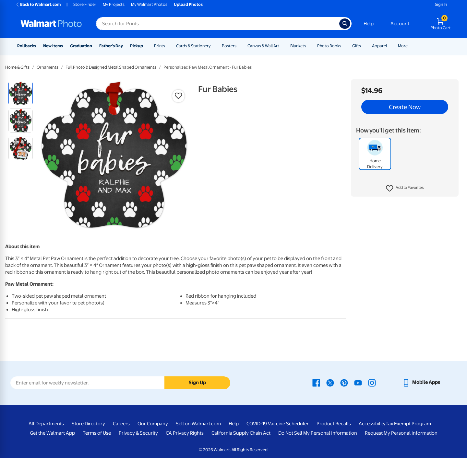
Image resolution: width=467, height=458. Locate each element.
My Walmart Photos (149, 4)
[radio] (20, 93)
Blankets (298, 45)
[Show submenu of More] (411, 45)
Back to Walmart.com (38, 4)
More (403, 45)
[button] (405, 188)
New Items (53, 45)
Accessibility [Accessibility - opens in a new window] (372, 424)
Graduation (81, 45)
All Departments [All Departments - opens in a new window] (46, 424)
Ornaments (47, 67)
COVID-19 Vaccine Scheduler (277, 424)
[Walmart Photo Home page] (51, 23)
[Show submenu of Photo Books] (344, 45)
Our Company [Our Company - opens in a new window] (153, 424)
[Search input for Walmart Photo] (217, 23)
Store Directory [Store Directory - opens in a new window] (88, 424)
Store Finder (84, 4)
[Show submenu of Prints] (168, 45)
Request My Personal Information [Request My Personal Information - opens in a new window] (401, 433)
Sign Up (197, 382)
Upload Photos (188, 4)
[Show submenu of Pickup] (146, 45)
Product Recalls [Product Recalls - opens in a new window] (334, 424)
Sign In (441, 4)
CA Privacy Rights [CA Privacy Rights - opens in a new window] (185, 433)
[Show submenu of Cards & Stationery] (214, 45)
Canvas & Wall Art (263, 45)
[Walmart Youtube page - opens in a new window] (358, 382)
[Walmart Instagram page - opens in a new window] (372, 382)
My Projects (114, 4)
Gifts (356, 45)
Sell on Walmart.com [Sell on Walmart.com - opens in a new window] (198, 424)
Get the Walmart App (52, 433)
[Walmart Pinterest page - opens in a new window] (344, 382)
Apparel (379, 45)
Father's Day (111, 45)
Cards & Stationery (193, 45)
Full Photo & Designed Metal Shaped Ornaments (111, 67)
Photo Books (329, 45)
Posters (229, 45)
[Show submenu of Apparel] (390, 45)
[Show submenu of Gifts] (364, 45)
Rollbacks (26, 45)
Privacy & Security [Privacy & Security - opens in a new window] (138, 433)
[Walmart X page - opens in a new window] (330, 382)
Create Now (405, 106)
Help (369, 24)
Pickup (136, 45)
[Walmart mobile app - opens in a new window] (421, 382)
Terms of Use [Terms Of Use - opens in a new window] (97, 433)
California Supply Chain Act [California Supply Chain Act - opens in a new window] (240, 433)
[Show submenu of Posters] (239, 45)
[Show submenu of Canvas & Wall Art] (282, 45)
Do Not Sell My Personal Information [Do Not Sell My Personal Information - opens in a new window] (317, 433)
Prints (159, 45)
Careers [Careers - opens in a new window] (121, 424)
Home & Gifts (17, 67)
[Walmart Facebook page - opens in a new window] (316, 382)
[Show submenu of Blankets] (309, 45)
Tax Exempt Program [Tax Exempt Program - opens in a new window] (408, 424)
